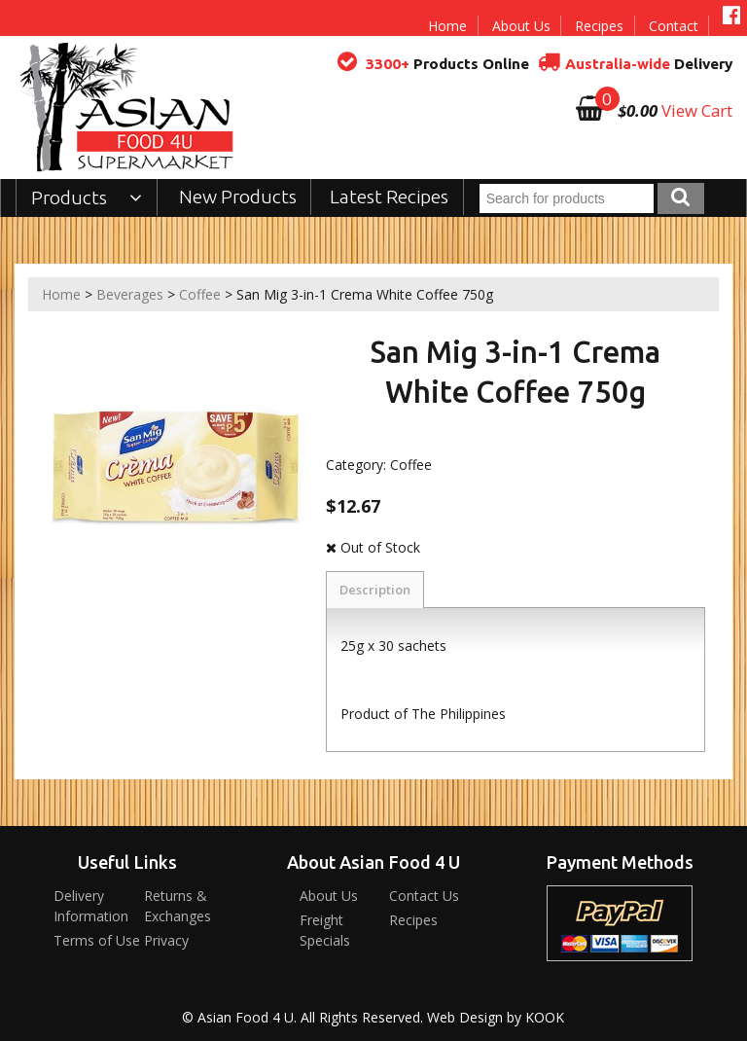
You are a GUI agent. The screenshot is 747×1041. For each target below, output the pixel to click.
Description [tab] (374, 589)
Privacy (166, 940)
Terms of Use (96, 940)
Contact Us (424, 895)
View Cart (696, 110)
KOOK (544, 1017)
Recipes (599, 26)
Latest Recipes (389, 196)
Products (87, 197)
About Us (521, 26)
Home (447, 26)
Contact (673, 26)
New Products (238, 196)
